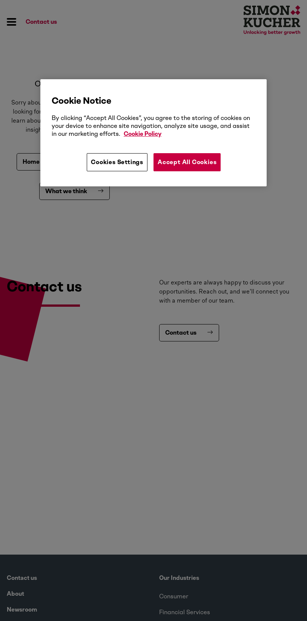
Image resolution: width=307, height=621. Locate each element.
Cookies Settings (117, 162)
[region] (153, 132)
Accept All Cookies (187, 162)
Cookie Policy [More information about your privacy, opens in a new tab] (142, 133)
